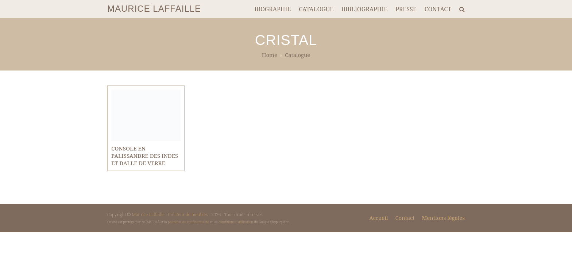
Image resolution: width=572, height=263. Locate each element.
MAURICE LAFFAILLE (154, 9)
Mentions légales (443, 217)
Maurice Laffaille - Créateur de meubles (170, 214)
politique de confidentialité (188, 222)
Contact (404, 217)
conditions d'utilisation (236, 222)
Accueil (378, 217)
